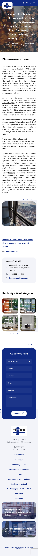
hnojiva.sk (19, 498)
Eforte (33, 178)
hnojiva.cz (19, 494)
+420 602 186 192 (17, 274)
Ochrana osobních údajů (19, 469)
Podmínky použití (19, 465)
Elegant (13, 166)
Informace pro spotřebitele (19, 479)
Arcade (11, 168)
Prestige (11, 173)
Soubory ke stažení (19, 484)
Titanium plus (8, 103)
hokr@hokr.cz (19, 454)
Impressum (19, 460)
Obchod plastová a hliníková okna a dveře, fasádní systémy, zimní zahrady (17, 243)
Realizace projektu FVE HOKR (19, 489)
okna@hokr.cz (12, 251)
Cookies (19, 474)
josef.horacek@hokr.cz (18, 278)
